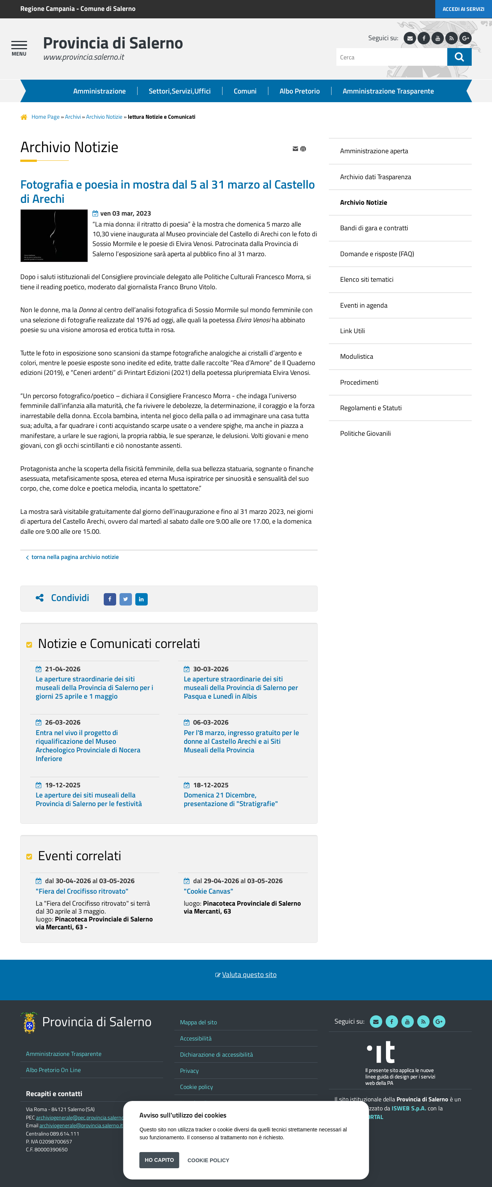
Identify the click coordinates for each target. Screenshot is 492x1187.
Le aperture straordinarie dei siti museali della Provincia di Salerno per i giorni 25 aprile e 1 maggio (94, 687)
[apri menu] (19, 45)
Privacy (189, 1070)
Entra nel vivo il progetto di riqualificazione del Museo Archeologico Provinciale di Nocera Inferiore (88, 745)
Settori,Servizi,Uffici (180, 91)
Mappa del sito (198, 1022)
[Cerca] (391, 57)
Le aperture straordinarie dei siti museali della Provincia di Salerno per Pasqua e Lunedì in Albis (241, 687)
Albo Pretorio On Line (53, 1069)
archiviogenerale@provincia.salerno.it (81, 1125)
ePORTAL (371, 1116)
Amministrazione (99, 91)
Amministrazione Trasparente (388, 91)
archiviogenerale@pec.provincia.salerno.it (82, 1117)
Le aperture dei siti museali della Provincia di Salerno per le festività (89, 799)
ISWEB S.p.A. (409, 1108)
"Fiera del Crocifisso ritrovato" (82, 891)
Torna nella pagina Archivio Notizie (75, 556)
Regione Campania (47, 8)
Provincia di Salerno (113, 42)
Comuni (245, 91)
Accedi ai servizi (463, 9)
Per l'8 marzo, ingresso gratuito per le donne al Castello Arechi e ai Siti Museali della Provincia (241, 741)
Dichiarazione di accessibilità (216, 1054)
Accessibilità (196, 1038)
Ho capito (159, 1160)
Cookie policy (196, 1086)
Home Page (46, 116)
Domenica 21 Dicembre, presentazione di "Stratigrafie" (231, 799)
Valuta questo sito (249, 974)
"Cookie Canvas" (208, 891)
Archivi (73, 116)
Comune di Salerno (108, 8)
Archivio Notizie (104, 116)
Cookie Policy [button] (208, 1160)
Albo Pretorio (300, 91)
